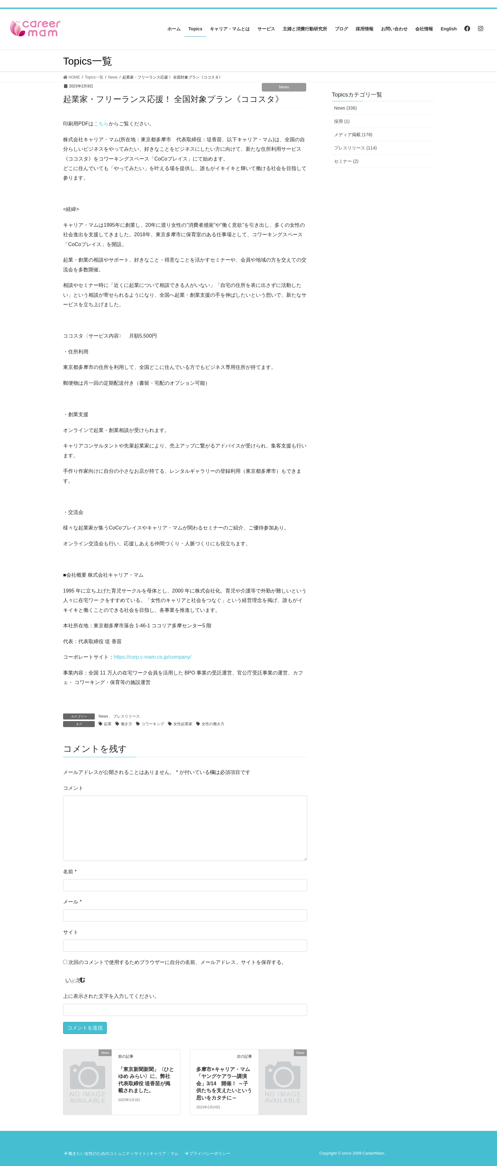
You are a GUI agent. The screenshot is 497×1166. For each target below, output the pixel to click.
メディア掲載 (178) (353, 134)
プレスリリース (126, 716)
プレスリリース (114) (355, 147)
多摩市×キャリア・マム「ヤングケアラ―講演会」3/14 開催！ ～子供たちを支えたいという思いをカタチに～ (224, 1083)
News (284, 87)
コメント (73, 788)
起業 (108, 724)
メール (72, 901)
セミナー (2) (346, 161)
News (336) (345, 108)
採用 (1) (342, 121)
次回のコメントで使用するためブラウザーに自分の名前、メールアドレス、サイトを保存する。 (177, 962)
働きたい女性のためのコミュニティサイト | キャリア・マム (123, 1153)
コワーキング (152, 724)
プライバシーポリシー (209, 1153)
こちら (101, 123)
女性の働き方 (213, 724)
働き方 (126, 724)
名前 (70, 871)
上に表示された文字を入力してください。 (111, 996)
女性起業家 (182, 724)
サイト (70, 932)
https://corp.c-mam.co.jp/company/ (152, 657)
